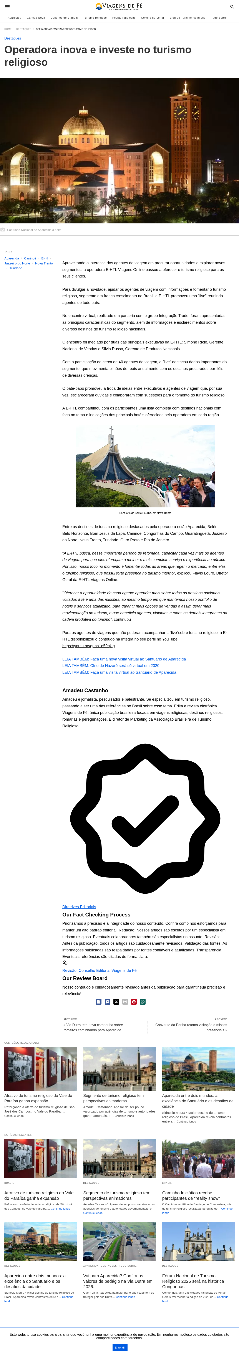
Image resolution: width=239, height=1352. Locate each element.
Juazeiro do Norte (17, 263)
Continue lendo (14, 1116)
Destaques (24, 29)
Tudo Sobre (219, 17)
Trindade (15, 268)
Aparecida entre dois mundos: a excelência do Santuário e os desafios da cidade (198, 1101)
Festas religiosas (124, 17)
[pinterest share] (134, 1002)
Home (8, 29)
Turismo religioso (95, 17)
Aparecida (14, 17)
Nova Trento (44, 263)
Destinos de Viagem (64, 17)
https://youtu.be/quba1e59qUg (88, 646)
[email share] (125, 1002)
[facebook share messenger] (107, 1002)
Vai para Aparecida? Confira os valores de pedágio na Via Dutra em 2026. (118, 1281)
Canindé (30, 258)
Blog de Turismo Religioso (187, 17)
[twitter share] (116, 1002)
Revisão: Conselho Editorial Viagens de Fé (99, 970)
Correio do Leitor (152, 17)
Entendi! (120, 1347)
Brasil (9, 1183)
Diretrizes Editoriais (79, 907)
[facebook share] (98, 1002)
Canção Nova (36, 17)
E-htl (44, 258)
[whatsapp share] (143, 1002)
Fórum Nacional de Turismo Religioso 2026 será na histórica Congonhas (193, 1281)
